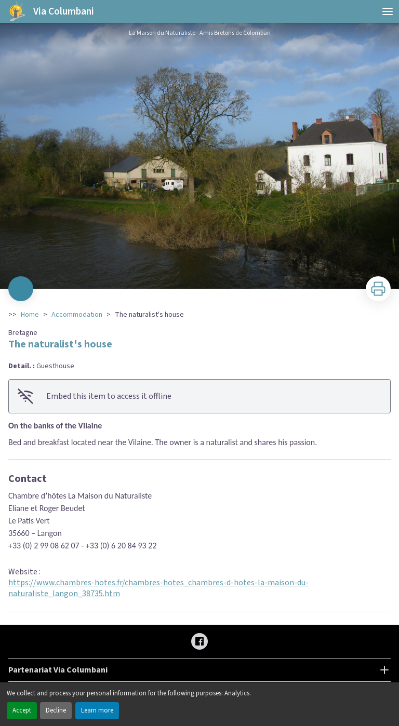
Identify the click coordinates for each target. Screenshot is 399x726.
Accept (21, 710)
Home (30, 315)
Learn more (97, 710)
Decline (56, 710)
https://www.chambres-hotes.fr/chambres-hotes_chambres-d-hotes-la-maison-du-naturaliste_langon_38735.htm (158, 588)
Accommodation (76, 315)
